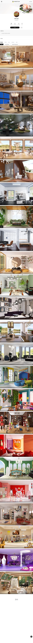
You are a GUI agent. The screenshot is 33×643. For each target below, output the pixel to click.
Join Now (30, 1)
